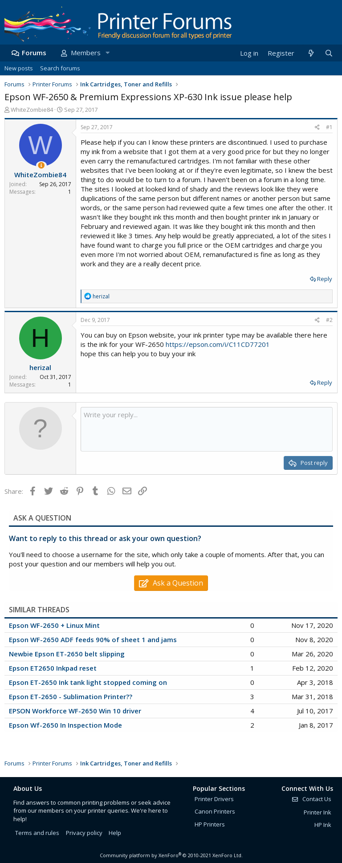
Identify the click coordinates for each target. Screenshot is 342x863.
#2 (329, 320)
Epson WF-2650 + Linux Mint (54, 625)
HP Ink (322, 825)
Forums (34, 52)
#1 (329, 127)
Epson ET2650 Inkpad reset (53, 668)
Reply (324, 279)
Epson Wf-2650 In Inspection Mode (65, 725)
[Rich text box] (207, 429)
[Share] (317, 127)
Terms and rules (37, 833)
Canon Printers (215, 811)
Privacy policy (84, 833)
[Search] (329, 53)
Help (115, 833)
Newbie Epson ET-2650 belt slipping (67, 653)
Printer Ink (317, 812)
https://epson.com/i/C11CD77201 (218, 344)
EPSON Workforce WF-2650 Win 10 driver (75, 710)
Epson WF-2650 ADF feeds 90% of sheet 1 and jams (93, 639)
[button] (107, 53)
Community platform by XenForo (171, 855)
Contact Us (311, 799)
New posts (18, 68)
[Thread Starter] (41, 165)
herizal (40, 367)
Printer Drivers (214, 799)
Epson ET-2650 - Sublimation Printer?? (70, 696)
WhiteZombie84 (32, 110)
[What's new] (310, 53)
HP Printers (210, 824)
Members (86, 52)
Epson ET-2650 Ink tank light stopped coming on (88, 682)
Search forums (60, 68)
